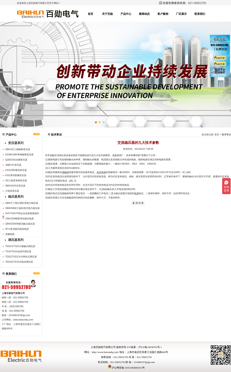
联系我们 (199, 13)
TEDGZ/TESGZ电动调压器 (19, 261)
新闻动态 (144, 13)
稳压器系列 (15, 196)
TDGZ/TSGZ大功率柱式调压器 (21, 256)
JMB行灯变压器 (13, 165)
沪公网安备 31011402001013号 (126, 367)
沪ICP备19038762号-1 (150, 347)
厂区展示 (181, 13)
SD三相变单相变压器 (16, 180)
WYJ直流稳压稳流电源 (16, 229)
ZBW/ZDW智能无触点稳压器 (20, 223)
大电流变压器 (12, 191)
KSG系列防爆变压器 (15, 175)
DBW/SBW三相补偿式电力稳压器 (22, 208)
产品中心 (126, 13)
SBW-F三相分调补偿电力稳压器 (21, 203)
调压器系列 (15, 239)
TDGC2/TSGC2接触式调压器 (20, 246)
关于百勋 (107, 13)
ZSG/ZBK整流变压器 (16, 170)
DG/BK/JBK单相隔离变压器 (19, 154)
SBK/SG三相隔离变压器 (17, 149)
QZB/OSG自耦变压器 (16, 159)
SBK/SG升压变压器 (15, 185)
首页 (90, 13)
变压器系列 (15, 143)
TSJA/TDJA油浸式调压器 (18, 251)
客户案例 (162, 13)
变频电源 (9, 234)
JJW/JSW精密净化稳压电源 (19, 218)
